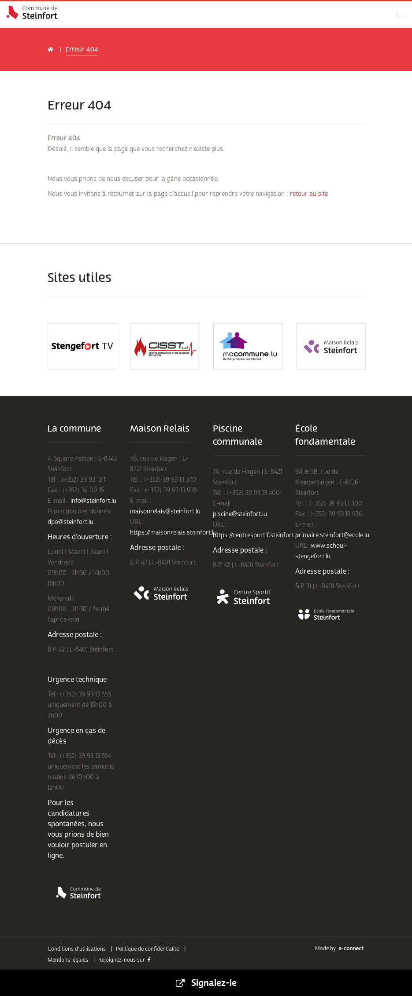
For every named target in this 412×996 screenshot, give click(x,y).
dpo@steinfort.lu (70, 522)
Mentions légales (68, 960)
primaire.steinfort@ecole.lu (332, 535)
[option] (82, 346)
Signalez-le (206, 983)
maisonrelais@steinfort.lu (165, 511)
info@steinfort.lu (93, 501)
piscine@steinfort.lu (240, 514)
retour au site (309, 194)
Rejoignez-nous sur (124, 960)
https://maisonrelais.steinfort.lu (173, 532)
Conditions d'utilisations (77, 949)
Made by (339, 948)
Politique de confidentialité (147, 949)
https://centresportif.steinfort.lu (256, 535)
